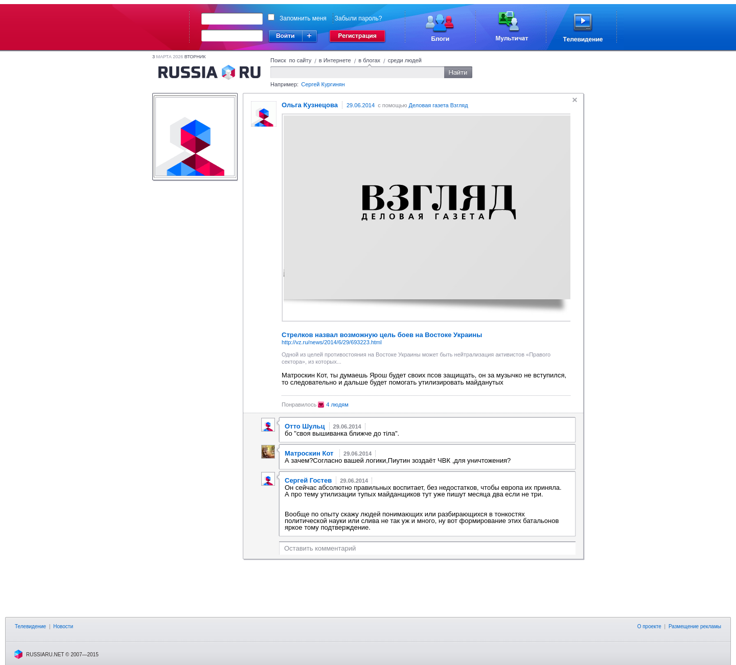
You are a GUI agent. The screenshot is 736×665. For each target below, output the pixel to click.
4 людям (337, 404)
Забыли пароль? (358, 18)
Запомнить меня (303, 18)
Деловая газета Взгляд (438, 105)
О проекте (649, 626)
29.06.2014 (361, 105)
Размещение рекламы (695, 626)
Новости (63, 626)
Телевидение (30, 626)
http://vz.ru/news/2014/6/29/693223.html (332, 342)
